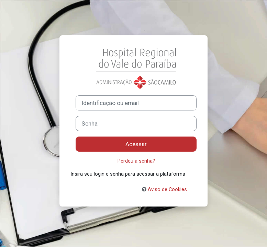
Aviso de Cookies (164, 189)
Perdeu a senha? (136, 161)
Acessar (136, 144)
